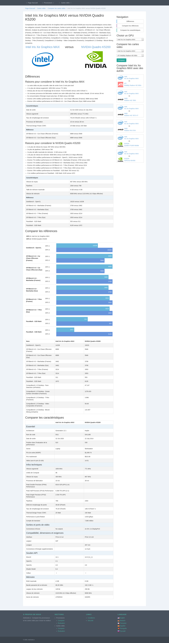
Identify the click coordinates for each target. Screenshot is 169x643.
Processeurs (48, 3)
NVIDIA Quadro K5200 (96, 47)
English (122, 618)
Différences (130, 21)
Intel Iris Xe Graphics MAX (43, 47)
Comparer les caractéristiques (130, 30)
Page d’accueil (32, 3)
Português (123, 628)
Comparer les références (130, 26)
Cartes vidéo (65, 3)
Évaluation (61, 623)
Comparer (121, 60)
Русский (122, 631)
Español (122, 626)
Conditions (91, 618)
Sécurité (90, 620)
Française (123, 623)
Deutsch (122, 620)
